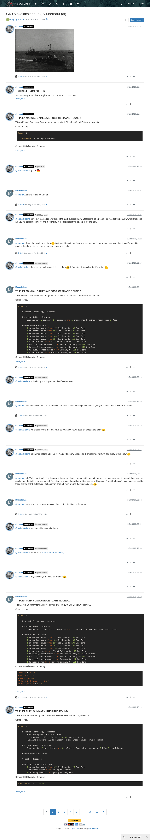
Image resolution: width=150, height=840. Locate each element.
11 (97, 812)
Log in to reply (136, 20)
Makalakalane (21, 190)
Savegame (20, 98)
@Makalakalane (22, 170)
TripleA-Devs (75, 828)
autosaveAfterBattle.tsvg (53, 552)
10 (89, 812)
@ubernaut (39, 166)
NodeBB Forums (93, 828)
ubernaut (19, 27)
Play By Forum (17, 19)
